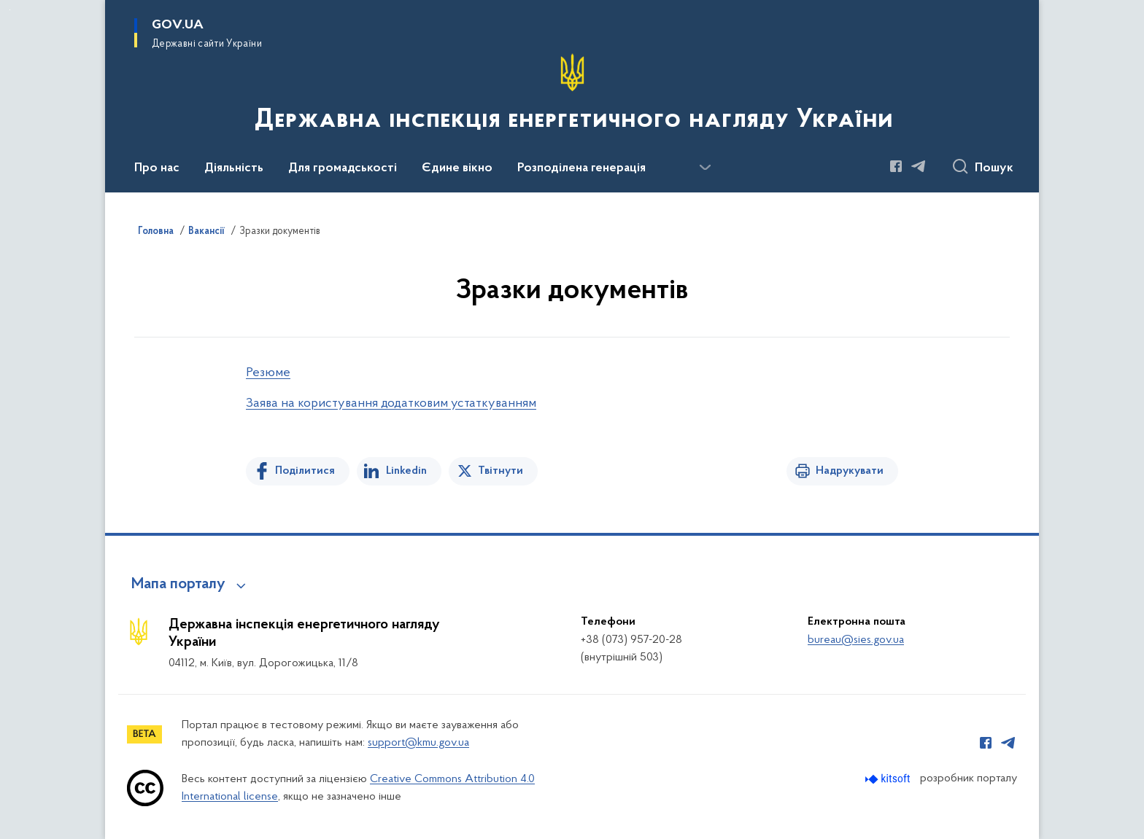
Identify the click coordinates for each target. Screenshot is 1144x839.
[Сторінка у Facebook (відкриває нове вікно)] (896, 166)
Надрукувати (850, 471)
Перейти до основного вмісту (9, 9)
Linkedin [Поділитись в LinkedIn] (406, 471)
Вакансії (206, 232)
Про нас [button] (156, 168)
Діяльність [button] (233, 168)
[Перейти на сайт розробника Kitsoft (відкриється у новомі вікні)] (889, 778)
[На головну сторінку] (572, 94)
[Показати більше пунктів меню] (705, 168)
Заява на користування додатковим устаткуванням (391, 403)
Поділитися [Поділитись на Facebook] (305, 471)
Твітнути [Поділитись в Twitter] (500, 471)
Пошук (994, 168)
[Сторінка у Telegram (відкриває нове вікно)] (918, 166)
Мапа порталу (178, 585)
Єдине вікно (457, 168)
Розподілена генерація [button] (581, 168)
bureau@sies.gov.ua (856, 640)
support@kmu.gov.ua (418, 743)
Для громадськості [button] (342, 168)
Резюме (268, 373)
